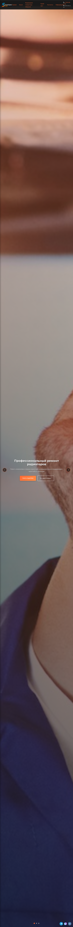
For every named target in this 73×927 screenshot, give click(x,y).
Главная (14, 5)
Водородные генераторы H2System (29, 5)
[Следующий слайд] (68, 470)
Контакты (50, 5)
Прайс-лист (43, 5)
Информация (59, 5)
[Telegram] (61, 923)
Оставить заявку (45, 478)
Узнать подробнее (27, 478)
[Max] (65, 923)
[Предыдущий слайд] (5, 470)
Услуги (21, 5)
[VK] (69, 923)
